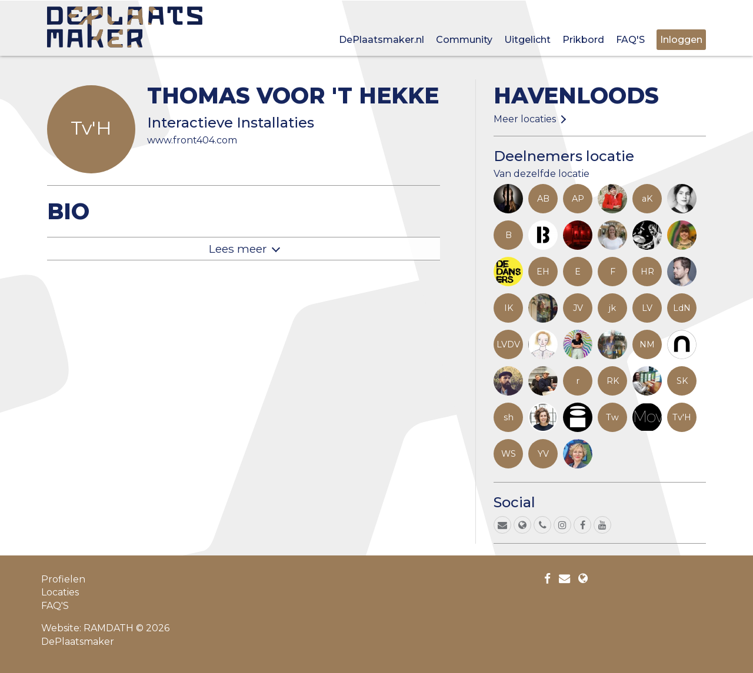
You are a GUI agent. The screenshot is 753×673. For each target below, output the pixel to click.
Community (464, 39)
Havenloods (576, 95)
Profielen (63, 579)
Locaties (60, 592)
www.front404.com (192, 140)
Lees (238, 249)
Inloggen (681, 39)
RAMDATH (109, 628)
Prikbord (583, 39)
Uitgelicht (527, 39)
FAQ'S (630, 39)
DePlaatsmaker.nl (381, 39)
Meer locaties (525, 119)
